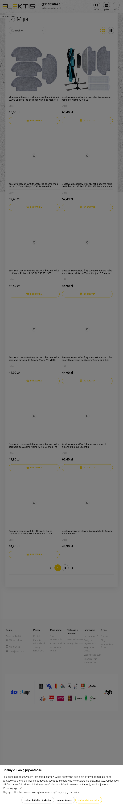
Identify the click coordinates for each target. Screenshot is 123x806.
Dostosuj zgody (64, 800)
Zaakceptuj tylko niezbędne (38, 800)
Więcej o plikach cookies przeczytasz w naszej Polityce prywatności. (41, 792)
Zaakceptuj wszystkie (88, 800)
